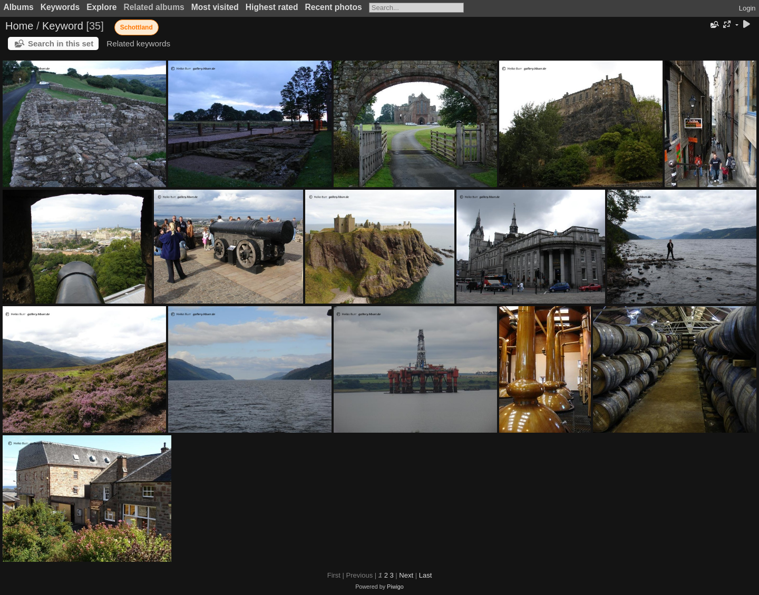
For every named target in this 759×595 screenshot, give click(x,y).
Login (747, 8)
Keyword (62, 26)
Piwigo (395, 586)
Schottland (136, 27)
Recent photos (333, 7)
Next (406, 575)
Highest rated (272, 7)
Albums (19, 7)
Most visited (215, 7)
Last (425, 575)
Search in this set (60, 43)
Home (19, 26)
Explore (101, 7)
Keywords (60, 7)
